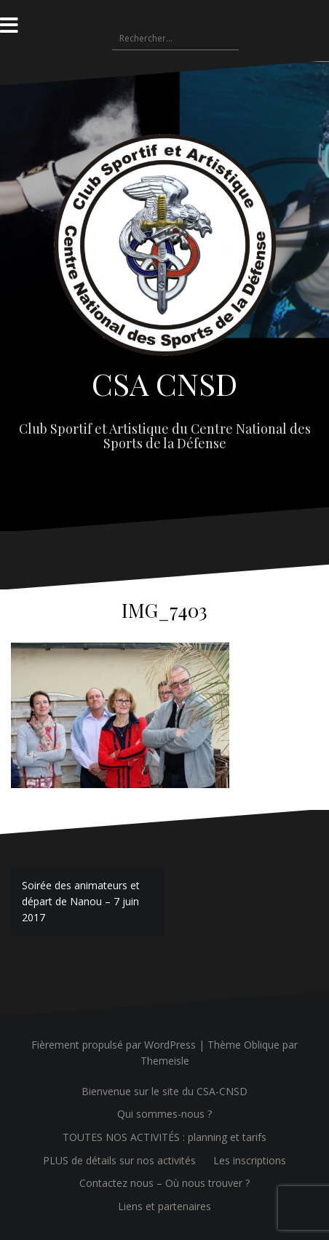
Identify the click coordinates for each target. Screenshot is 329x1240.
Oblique (262, 1045)
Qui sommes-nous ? (164, 1114)
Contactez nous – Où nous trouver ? (164, 1183)
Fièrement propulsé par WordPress (113, 1045)
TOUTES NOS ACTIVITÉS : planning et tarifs (164, 1137)
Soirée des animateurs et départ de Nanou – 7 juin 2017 (81, 900)
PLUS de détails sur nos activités (119, 1160)
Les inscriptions (249, 1160)
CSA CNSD (164, 383)
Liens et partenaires (164, 1206)
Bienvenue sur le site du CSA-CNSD (164, 1091)
